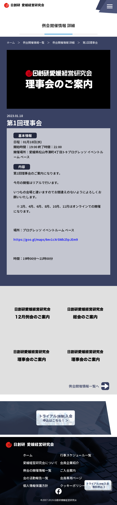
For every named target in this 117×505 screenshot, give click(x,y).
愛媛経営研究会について (40, 462)
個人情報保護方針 (35, 485)
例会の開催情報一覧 (37, 470)
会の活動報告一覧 (35, 478)
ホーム (27, 455)
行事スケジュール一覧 (75, 455)
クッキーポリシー (72, 485)
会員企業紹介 (69, 462)
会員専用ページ (71, 478)
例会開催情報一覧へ (89, 386)
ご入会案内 (68, 470)
